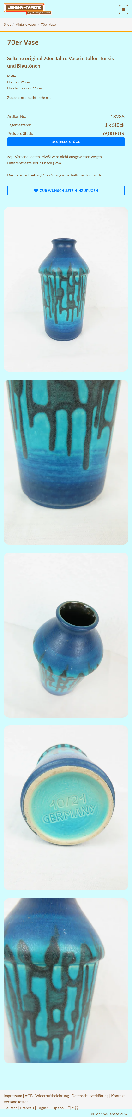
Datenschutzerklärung (90, 1095)
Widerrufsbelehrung (52, 1095)
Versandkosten (27, 156)
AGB (29, 1095)
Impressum (13, 1095)
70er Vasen (49, 24)
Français (27, 1107)
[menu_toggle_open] (123, 9)
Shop (7, 24)
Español (58, 1107)
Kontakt (118, 1095)
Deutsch (11, 1107)
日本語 (73, 1107)
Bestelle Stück (66, 142)
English (43, 1107)
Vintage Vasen (26, 24)
